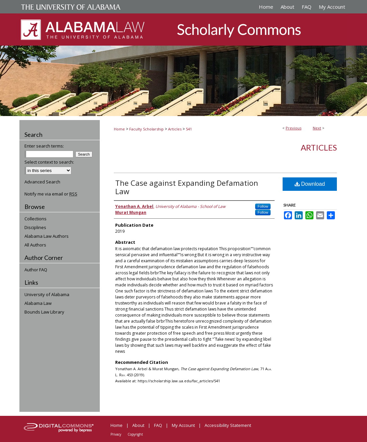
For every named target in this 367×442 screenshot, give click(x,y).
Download (310, 184)
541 (189, 128)
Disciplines (35, 227)
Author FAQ (35, 270)
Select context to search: (49, 162)
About (138, 425)
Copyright (135, 434)
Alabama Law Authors (46, 236)
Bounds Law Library (44, 312)
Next (317, 127)
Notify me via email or (50, 194)
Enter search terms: (44, 146)
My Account (183, 425)
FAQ (158, 425)
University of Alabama (46, 294)
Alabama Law (38, 303)
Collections (35, 219)
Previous (293, 127)
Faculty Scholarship (146, 128)
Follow (263, 206)
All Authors (35, 245)
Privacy (116, 434)
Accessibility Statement (228, 425)
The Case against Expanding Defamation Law (186, 187)
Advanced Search (42, 182)
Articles (174, 128)
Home (119, 128)
